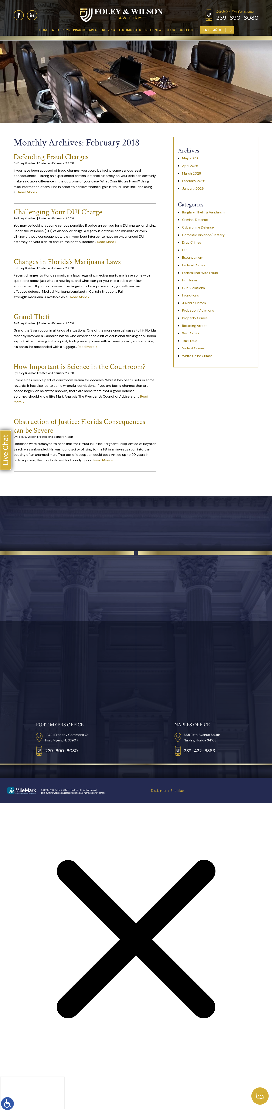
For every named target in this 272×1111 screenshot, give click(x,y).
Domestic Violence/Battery (203, 235)
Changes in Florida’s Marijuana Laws (67, 262)
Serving (108, 30)
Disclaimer (158, 791)
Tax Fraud (189, 341)
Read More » (27, 192)
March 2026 (191, 173)
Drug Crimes (191, 242)
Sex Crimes (190, 333)
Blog (171, 30)
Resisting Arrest (194, 325)
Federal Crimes (193, 265)
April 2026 (190, 166)
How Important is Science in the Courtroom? (80, 366)
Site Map (177, 791)
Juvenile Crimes (194, 303)
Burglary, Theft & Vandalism (203, 212)
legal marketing (72, 793)
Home (43, 30)
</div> (32, 1093)
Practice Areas (86, 30)
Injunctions (190, 295)
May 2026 (190, 158)
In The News (153, 30)
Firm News (190, 280)
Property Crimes (195, 318)
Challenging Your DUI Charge (58, 212)
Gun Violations (193, 288)
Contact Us (188, 30)
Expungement (193, 257)
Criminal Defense (195, 219)
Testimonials (129, 30)
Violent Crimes (193, 348)
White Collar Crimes (197, 356)
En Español (212, 30)
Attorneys (61, 30)
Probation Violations (198, 310)
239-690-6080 (237, 18)
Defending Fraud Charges (51, 157)
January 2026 (193, 188)
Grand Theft (32, 317)
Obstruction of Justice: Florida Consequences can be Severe (79, 426)
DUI (184, 250)
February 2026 (193, 181)
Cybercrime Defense (198, 227)
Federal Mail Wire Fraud (200, 273)
